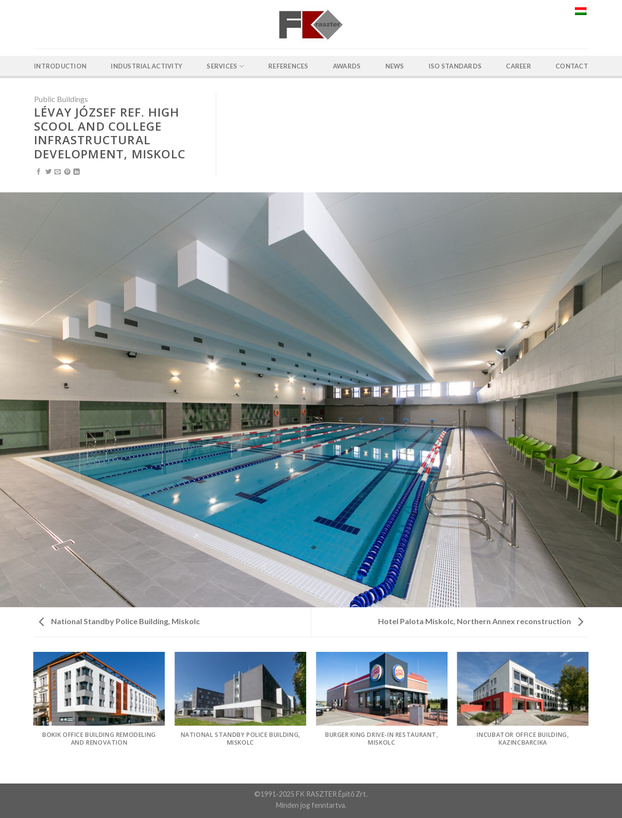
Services (225, 66)
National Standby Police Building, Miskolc (119, 621)
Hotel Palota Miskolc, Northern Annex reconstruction (480, 621)
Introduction (60, 66)
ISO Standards (455, 66)
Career (518, 66)
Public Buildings (61, 98)
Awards (347, 66)
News (394, 66)
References (288, 66)
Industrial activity (146, 66)
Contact (571, 66)
